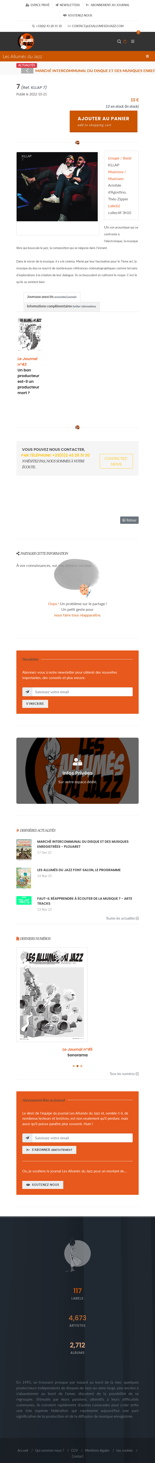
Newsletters (67, 5)
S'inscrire (35, 704)
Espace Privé (38, 5)
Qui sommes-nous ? (49, 1450)
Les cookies (124, 1450)
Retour (129, 520)
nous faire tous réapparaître (77, 615)
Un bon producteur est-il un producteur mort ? (28, 376)
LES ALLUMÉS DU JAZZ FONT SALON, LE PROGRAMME (79, 870)
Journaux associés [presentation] (52, 297)
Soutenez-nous (77, 15)
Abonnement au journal (107, 5)
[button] (74, 1066)
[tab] (51, 297)
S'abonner (49, 1150)
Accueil (23, 1450)
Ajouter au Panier (103, 121)
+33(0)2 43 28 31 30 (47, 26)
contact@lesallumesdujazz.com (95, 26)
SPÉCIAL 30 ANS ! (77, 1052)
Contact (77, 1456)
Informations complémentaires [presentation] (61, 306)
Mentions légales (97, 1450)
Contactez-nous (116, 461)
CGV (74, 1450)
